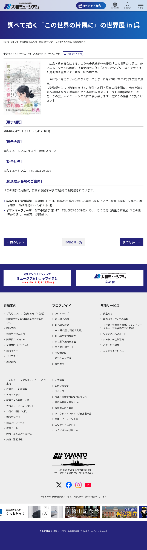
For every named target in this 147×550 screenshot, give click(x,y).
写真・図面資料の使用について (71, 396)
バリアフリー (13, 356)
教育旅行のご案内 (15, 333)
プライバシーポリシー (66, 430)
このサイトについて (65, 424)
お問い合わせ (62, 385)
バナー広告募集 (111, 345)
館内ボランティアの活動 (115, 319)
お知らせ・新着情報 (19, 41)
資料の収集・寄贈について (68, 402)
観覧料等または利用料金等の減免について (25, 320)
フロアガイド (61, 305)
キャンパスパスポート (114, 333)
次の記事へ (130, 242)
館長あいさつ (13, 417)
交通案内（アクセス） (17, 345)
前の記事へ (17, 242)
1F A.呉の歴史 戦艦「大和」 (69, 330)
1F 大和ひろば (62, 319)
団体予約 (11, 328)
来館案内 (10, 305)
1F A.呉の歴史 (62, 324)
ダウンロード (62, 391)
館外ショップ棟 (63, 358)
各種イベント (13, 394)
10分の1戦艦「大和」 (17, 411)
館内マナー (12, 350)
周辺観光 (11, 361)
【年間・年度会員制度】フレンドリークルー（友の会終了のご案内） (122, 326)
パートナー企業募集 (113, 339)
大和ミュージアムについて (20, 405)
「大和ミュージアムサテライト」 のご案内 (26, 381)
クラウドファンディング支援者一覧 (73, 413)
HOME (6, 41)
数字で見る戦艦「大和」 (19, 400)
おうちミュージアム (113, 350)
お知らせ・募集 (36, 41)
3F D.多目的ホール (64, 347)
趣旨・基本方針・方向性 (19, 433)
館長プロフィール (15, 422)
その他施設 (60, 352)
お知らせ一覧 (73, 242)
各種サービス (109, 305)
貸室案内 (107, 313)
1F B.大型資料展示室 (65, 335)
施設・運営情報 (14, 439)
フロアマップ (62, 313)
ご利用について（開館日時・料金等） (25, 313)
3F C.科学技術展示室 (65, 341)
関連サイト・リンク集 (66, 419)
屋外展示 (59, 363)
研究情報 (59, 380)
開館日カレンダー (15, 339)
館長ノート (12, 428)
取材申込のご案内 (64, 408)
